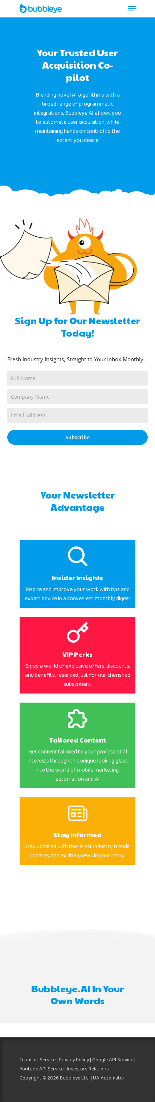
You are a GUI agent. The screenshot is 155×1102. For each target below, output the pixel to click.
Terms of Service (38, 1060)
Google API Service (112, 1060)
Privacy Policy (74, 1060)
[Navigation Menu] (132, 8)
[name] (77, 378)
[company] (77, 396)
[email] (77, 415)
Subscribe (77, 437)
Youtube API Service (42, 1069)
